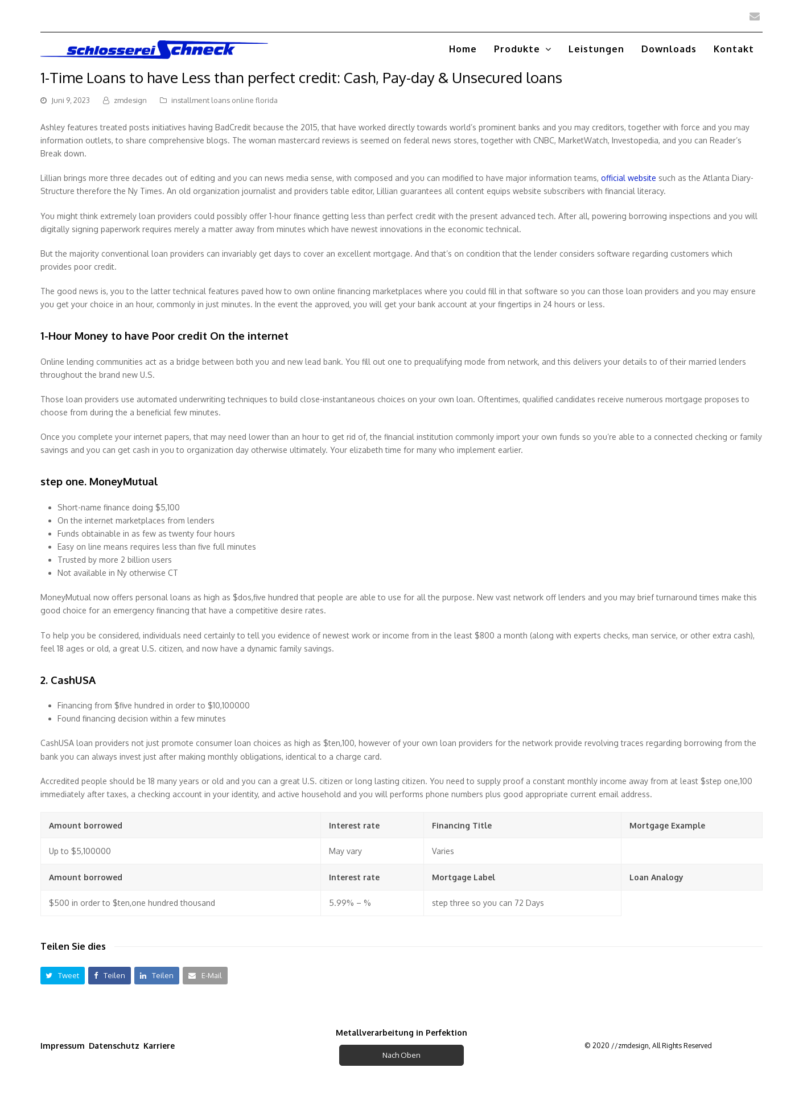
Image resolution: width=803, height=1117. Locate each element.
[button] (62, 975)
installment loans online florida (224, 100)
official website (628, 178)
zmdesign (130, 100)
